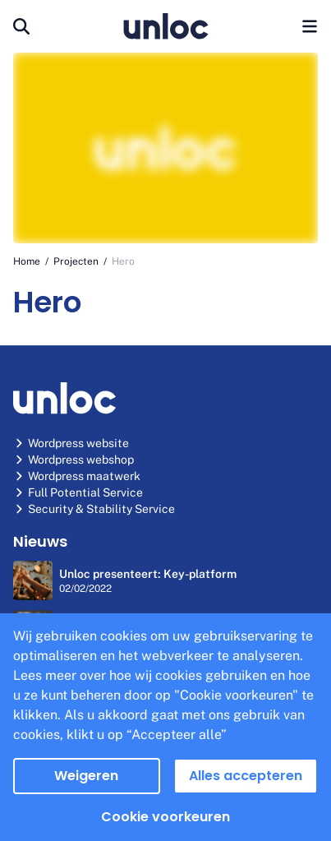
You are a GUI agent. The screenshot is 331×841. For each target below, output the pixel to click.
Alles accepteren (245, 775)
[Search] (21, 26)
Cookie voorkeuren (165, 816)
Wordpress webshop (73, 459)
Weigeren (86, 775)
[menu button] (309, 26)
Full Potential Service (78, 492)
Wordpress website (71, 443)
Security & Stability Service (94, 508)
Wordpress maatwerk (76, 476)
